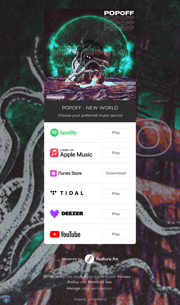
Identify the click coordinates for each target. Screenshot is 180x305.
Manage (73, 288)
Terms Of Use (100, 282)
